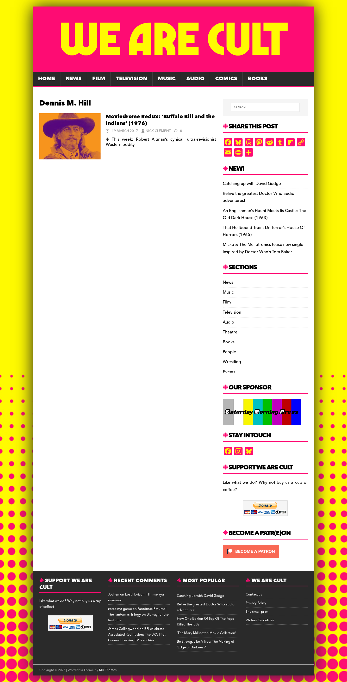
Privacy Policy (256, 603)
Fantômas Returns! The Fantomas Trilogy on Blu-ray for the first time (138, 614)
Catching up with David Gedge (252, 183)
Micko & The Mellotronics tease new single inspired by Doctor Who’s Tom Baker (263, 248)
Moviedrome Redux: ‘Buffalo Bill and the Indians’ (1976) (160, 120)
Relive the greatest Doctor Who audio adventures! (258, 197)
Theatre (230, 332)
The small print (257, 612)
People (229, 352)
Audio (195, 78)
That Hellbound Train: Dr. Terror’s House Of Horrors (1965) (264, 231)
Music (167, 78)
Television (131, 78)
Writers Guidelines (260, 620)
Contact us (254, 594)
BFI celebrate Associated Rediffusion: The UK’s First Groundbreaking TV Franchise (136, 634)
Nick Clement (158, 131)
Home (46, 78)
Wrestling (232, 361)
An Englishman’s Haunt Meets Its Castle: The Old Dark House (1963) (264, 214)
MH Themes (107, 670)
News (74, 78)
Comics (226, 78)
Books (257, 78)
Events (229, 372)
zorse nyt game (120, 609)
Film (98, 78)
